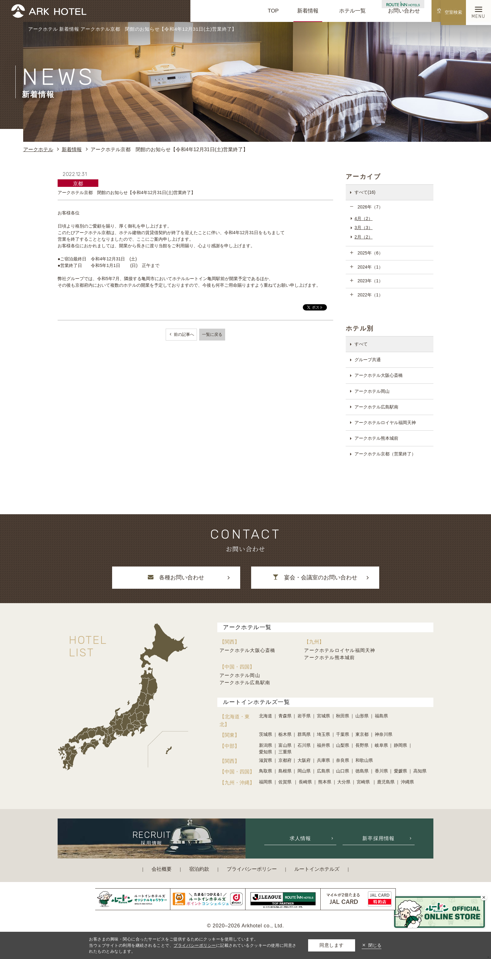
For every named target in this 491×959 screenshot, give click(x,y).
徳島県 (362, 770)
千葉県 (342, 734)
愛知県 (265, 751)
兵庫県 (323, 760)
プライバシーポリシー (252, 869)
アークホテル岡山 (372, 391)
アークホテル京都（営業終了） (385, 453)
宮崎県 (364, 781)
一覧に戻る (212, 334)
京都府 (285, 760)
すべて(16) (364, 192)
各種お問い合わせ (176, 577)
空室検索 (447, 11)
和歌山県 (364, 760)
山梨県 (342, 745)
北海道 (265, 715)
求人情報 (300, 838)
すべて (361, 343)
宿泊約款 (199, 869)
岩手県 (304, 715)
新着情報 (307, 11)
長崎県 (305, 781)
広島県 (323, 770)
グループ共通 (367, 359)
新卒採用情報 (378, 838)
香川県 (381, 770)
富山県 (285, 745)
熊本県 (324, 781)
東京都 (362, 734)
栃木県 (285, 734)
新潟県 (265, 745)
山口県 (342, 770)
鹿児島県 (386, 781)
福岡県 (265, 781)
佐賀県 (285, 781)
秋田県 (342, 715)
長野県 (362, 745)
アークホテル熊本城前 (376, 438)
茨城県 (265, 734)
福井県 (323, 745)
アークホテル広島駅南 (376, 406)
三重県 (285, 751)
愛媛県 (400, 770)
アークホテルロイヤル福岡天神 (385, 422)
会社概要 (162, 869)
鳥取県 (265, 770)
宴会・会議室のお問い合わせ (315, 577)
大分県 (343, 781)
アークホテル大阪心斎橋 (378, 375)
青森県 (285, 715)
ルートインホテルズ (316, 869)
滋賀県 (265, 760)
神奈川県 (383, 734)
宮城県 (323, 715)
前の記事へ (183, 334)
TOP (273, 11)
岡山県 (304, 770)
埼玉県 (323, 734)
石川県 (304, 745)
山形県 (362, 715)
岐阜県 (381, 745)
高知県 (419, 770)
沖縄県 (407, 781)
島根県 (285, 770)
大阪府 (304, 760)
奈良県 (342, 760)
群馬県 (304, 734)
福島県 (381, 715)
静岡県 (400, 745)
